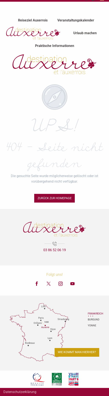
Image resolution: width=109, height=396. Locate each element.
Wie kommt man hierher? (77, 352)
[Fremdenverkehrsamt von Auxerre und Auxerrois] (54, 64)
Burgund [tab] (93, 319)
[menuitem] (33, 20)
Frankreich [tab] (93, 313)
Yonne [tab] (92, 325)
